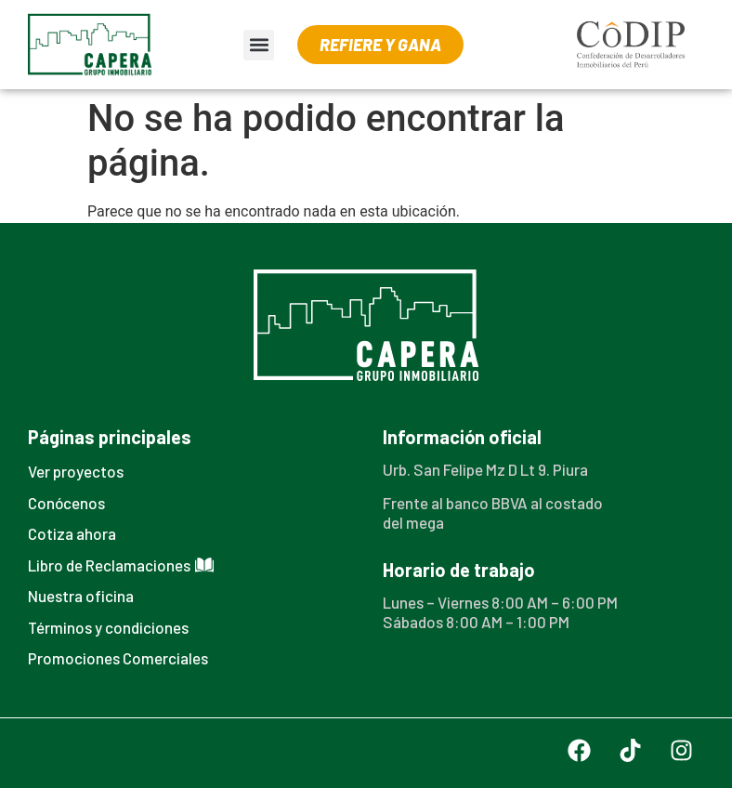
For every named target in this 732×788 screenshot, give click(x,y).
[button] (258, 45)
